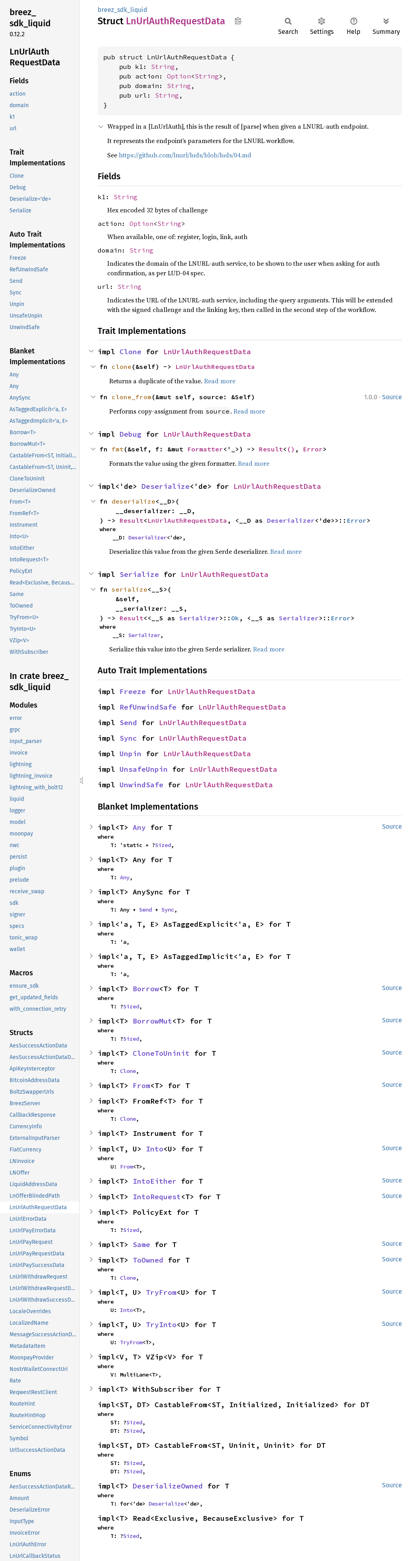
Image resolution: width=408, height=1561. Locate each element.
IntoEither (155, 1181)
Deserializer (291, 520)
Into (154, 1148)
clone (121, 367)
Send (128, 722)
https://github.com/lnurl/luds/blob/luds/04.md (185, 155)
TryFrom (161, 1292)
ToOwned (148, 1260)
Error (313, 449)
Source (392, 397)
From (141, 1085)
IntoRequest (157, 1196)
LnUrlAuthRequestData (207, 351)
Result (271, 449)
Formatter (205, 449)
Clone (130, 351)
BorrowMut (152, 1021)
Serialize (139, 574)
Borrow (146, 988)
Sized (163, 845)
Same (141, 1244)
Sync (128, 738)
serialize (129, 589)
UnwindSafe (141, 784)
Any (139, 827)
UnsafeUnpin (144, 769)
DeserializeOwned (168, 1485)
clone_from (131, 397)
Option (179, 76)
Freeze (133, 691)
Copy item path (238, 20)
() (291, 449)
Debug (130, 434)
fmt (118, 449)
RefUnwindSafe (148, 707)
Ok (235, 618)
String (163, 67)
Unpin (130, 753)
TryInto (161, 1324)
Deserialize (165, 486)
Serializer (199, 618)
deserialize (133, 501)
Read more (219, 381)
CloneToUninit (161, 1053)
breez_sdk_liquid (122, 10)
